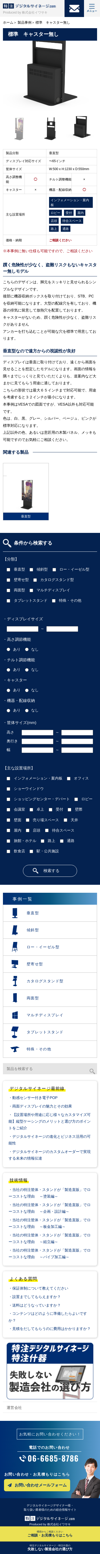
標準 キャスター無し (52, 22)
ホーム (8, 22)
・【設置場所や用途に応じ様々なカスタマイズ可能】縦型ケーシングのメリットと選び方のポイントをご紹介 (50, 1121)
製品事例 (24, 22)
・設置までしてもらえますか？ (35, 1297)
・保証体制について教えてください (38, 1288)
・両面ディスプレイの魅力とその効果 (40, 1106)
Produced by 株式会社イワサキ (25, 12)
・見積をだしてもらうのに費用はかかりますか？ (50, 1328)
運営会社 (14, 1407)
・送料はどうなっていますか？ (35, 1305)
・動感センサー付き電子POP (33, 1098)
